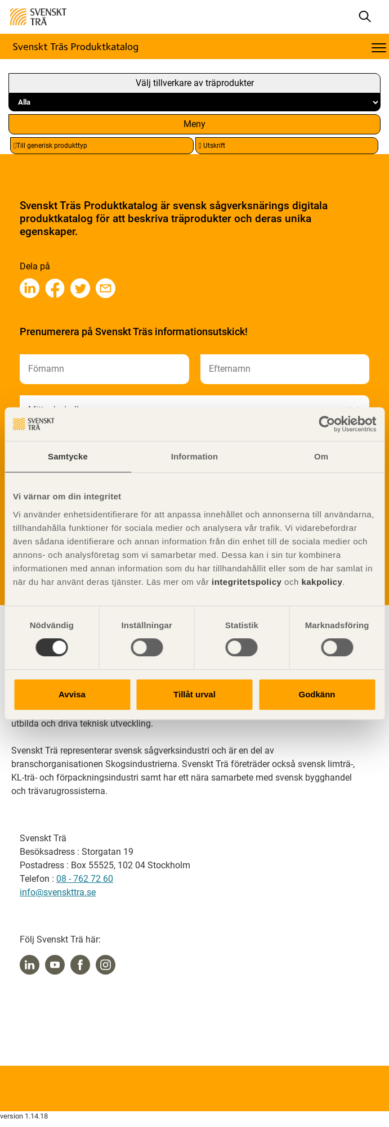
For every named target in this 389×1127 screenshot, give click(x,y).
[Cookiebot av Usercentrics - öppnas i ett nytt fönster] (327, 424)
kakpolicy (321, 582)
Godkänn (316, 694)
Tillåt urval (194, 694)
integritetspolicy (245, 582)
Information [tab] (194, 456)
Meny (194, 124)
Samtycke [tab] (68, 456)
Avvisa (72, 694)
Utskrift (212, 146)
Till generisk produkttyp (50, 146)
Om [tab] (321, 456)
